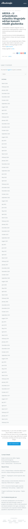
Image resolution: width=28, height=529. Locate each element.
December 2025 (6, 93)
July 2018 (4, 362)
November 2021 (6, 231)
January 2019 (5, 342)
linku (13, 48)
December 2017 (6, 385)
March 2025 (5, 113)
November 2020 (6, 271)
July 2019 (4, 321)
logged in (9, 69)
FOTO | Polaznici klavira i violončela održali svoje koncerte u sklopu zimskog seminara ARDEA (13, 471)
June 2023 (4, 174)
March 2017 (5, 409)
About (9, 520)
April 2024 (4, 150)
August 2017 (5, 399)
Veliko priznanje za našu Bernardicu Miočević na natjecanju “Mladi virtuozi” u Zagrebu (13, 481)
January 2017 (5, 415)
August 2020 (5, 281)
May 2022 (4, 211)
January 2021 (5, 264)
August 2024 (5, 137)
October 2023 (5, 167)
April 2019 (4, 332)
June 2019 (4, 325)
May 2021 (4, 251)
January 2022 (5, 224)
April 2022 (4, 214)
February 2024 (5, 157)
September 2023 (6, 170)
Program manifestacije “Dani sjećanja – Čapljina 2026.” (13, 492)
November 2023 (6, 164)
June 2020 (4, 285)
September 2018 (6, 355)
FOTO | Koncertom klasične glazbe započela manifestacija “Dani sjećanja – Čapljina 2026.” (13, 486)
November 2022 (6, 191)
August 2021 (5, 241)
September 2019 (6, 315)
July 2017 (4, 402)
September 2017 (6, 395)
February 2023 (5, 184)
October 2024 (5, 130)
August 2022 (5, 201)
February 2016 (5, 422)
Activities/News (12, 521)
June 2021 (4, 248)
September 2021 (6, 238)
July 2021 (4, 244)
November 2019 (6, 308)
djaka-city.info (9, 46)
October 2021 (5, 234)
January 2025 (5, 120)
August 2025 (5, 107)
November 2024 (6, 127)
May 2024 (4, 147)
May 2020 (4, 288)
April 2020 (4, 291)
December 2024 (6, 123)
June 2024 (4, 144)
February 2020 (5, 298)
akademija (18, 10)
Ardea (10, 56)
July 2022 (4, 204)
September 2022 (6, 197)
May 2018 (4, 368)
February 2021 (5, 261)
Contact (16, 522)
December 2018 (6, 345)
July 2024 (4, 140)
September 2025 (6, 103)
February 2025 (5, 117)
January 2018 (5, 382)
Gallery (20, 521)
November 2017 (6, 389)
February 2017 (5, 412)
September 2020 (6, 278)
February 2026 (5, 87)
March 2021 (5, 258)
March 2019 (5, 335)
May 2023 (4, 177)
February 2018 (5, 379)
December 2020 (6, 268)
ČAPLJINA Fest (21, 520)
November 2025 (6, 97)
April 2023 (4, 180)
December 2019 (6, 305)
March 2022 (5, 217)
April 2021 (4, 254)
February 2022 (5, 221)
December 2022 (6, 187)
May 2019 (4, 328)
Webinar (5, 521)
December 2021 (6, 227)
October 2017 (5, 392)
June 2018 (4, 365)
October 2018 (5, 352)
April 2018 (4, 372)
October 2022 (5, 194)
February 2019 (5, 338)
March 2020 (5, 295)
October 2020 (5, 274)
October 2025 (5, 100)
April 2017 (4, 405)
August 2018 (5, 358)
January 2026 (5, 90)
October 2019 (5, 311)
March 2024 (5, 154)
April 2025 (4, 110)
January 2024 (5, 160)
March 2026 (5, 83)
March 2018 (5, 375)
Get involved (14, 443)
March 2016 (5, 419)
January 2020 (5, 301)
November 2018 (6, 348)
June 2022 (4, 207)
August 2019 (5, 318)
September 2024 (6, 133)
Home (4, 520)
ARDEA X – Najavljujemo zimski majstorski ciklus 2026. (13, 476)
